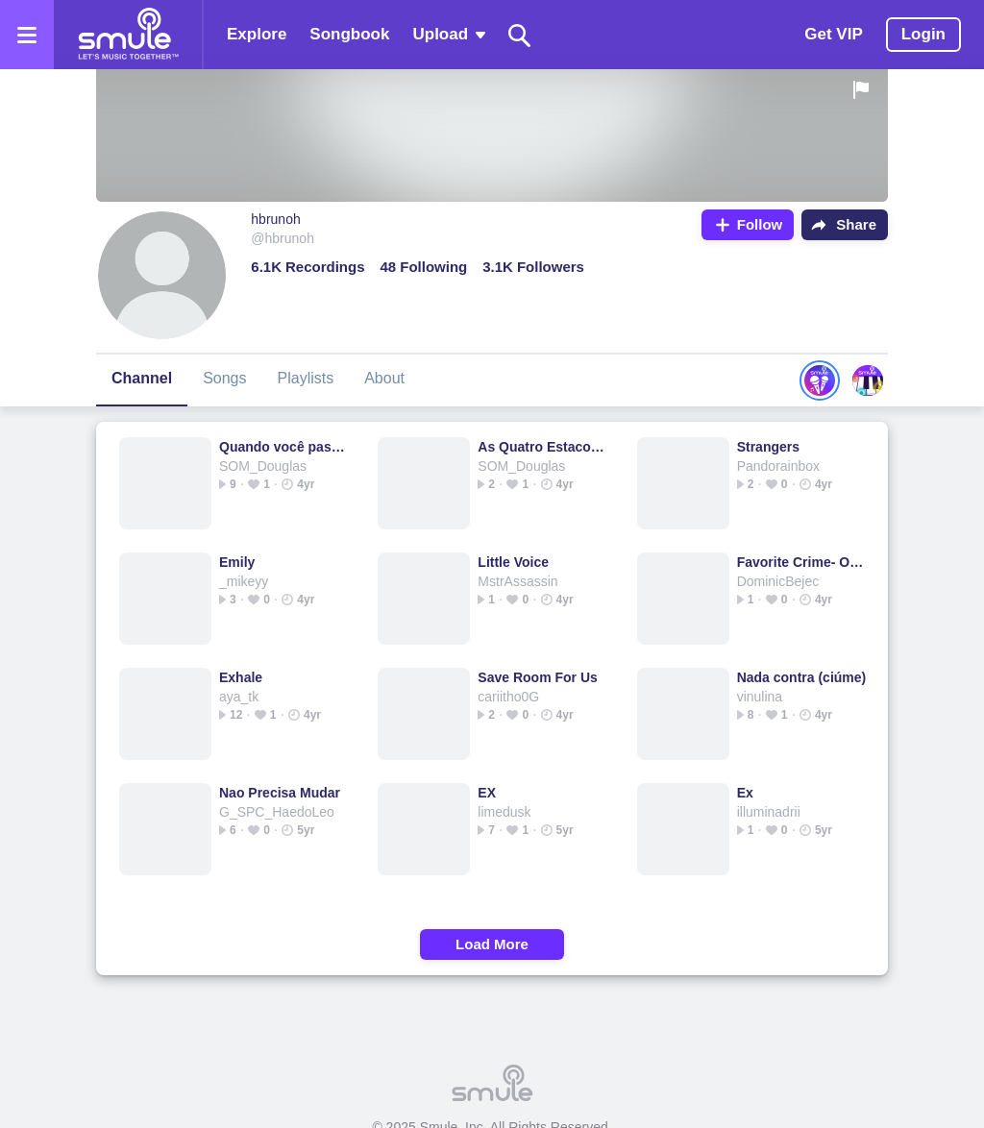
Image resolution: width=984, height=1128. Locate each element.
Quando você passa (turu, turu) (284, 446)
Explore (256, 34)
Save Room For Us (537, 677)
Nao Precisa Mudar (279, 792)
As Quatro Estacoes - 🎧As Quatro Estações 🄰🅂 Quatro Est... (542, 446)
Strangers (768, 446)
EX (487, 792)
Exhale (240, 677)
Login (923, 34)
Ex (745, 792)
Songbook (349, 34)
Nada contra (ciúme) (802, 677)
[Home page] (128, 34)
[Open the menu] (27, 34)
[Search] (520, 35)
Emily (237, 562)
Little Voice (513, 562)
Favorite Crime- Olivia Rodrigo (802, 562)
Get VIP (833, 34)
